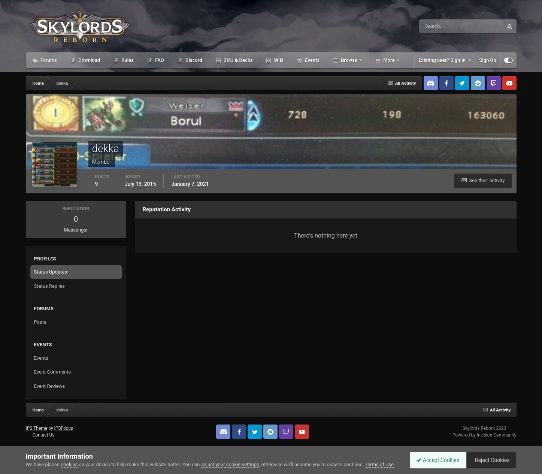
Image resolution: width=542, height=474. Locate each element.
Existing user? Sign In (444, 60)
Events (312, 60)
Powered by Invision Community (484, 435)
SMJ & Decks (237, 60)
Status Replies (49, 286)
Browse (349, 60)
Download (88, 60)
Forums (48, 60)
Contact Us (43, 435)
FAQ (159, 60)
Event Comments (52, 372)
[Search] (438, 26)
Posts (40, 322)
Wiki (278, 60)
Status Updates (50, 272)
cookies (69, 464)
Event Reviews (49, 386)
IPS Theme (37, 428)
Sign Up (487, 60)
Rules (127, 60)
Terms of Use (379, 464)
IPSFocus (63, 428)
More (389, 60)
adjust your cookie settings (230, 464)
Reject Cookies (490, 460)
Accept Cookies (433, 460)
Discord (193, 60)
